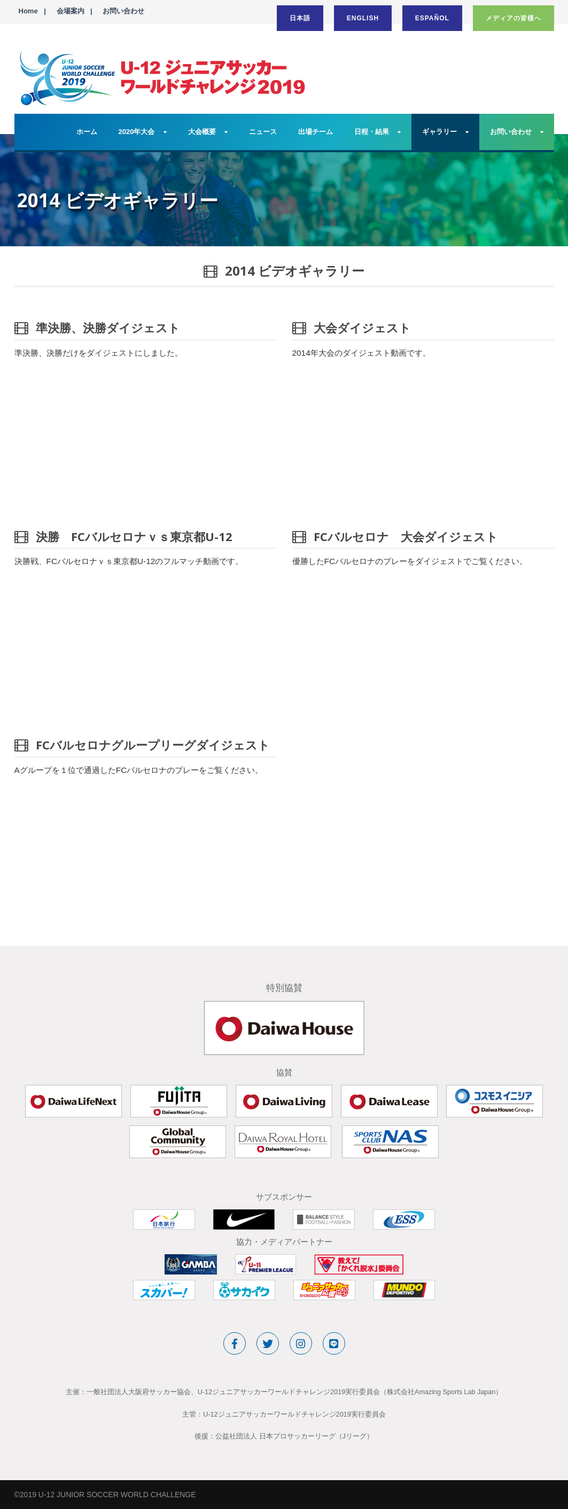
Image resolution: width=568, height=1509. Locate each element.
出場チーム (315, 132)
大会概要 (202, 132)
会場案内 (70, 11)
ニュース (263, 132)
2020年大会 (137, 132)
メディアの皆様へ (513, 18)
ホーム (86, 132)
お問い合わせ (123, 11)
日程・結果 (371, 132)
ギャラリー (439, 132)
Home (28, 11)
